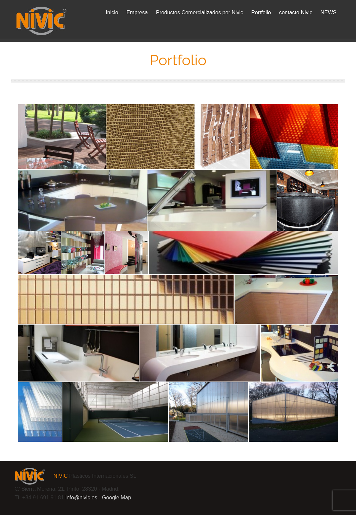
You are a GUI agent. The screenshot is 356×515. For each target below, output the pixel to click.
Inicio (112, 12)
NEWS (329, 12)
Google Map (116, 497)
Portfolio (261, 12)
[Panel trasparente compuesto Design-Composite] (294, 136)
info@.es (81, 497)
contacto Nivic (295, 12)
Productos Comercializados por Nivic (199, 12)
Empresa (137, 12)
